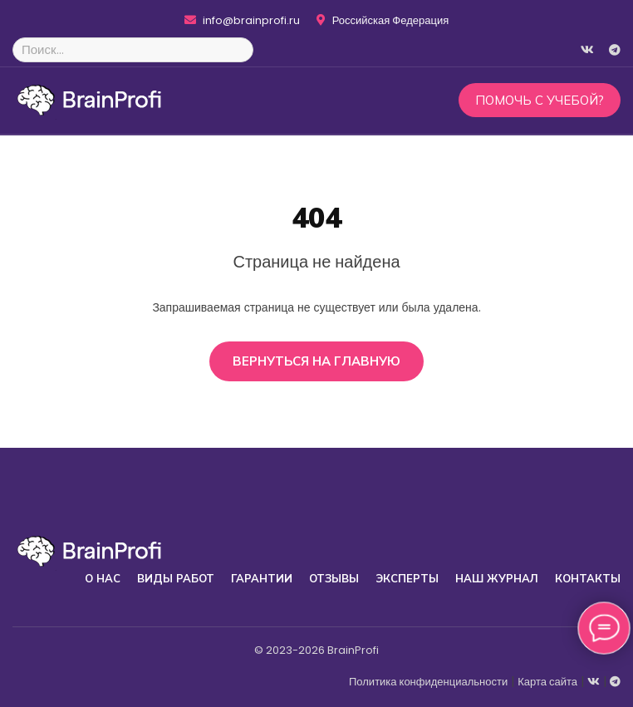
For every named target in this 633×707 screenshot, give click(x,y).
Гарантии (261, 578)
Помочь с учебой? (539, 100)
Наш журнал (496, 578)
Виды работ (175, 578)
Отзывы (334, 578)
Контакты (588, 578)
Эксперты (407, 578)
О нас (102, 578)
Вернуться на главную (316, 361)
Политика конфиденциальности (428, 682)
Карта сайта (547, 682)
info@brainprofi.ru (242, 20)
